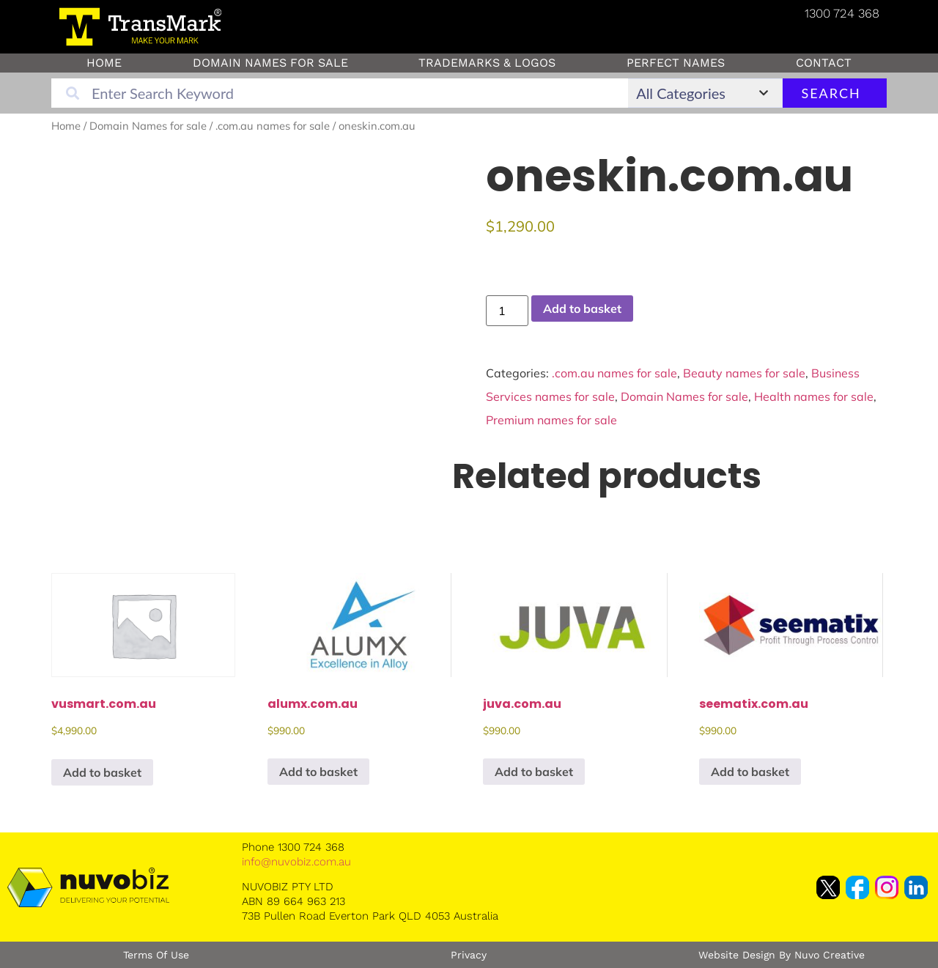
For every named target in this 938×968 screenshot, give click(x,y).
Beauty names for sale (744, 373)
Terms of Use (156, 955)
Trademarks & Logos (486, 63)
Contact (824, 63)
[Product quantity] (507, 310)
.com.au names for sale (272, 126)
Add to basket (582, 308)
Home (104, 63)
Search (830, 93)
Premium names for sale (551, 420)
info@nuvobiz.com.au (296, 861)
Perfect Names (676, 63)
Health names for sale (814, 396)
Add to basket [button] (102, 772)
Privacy (469, 955)
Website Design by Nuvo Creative (781, 955)
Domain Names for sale (270, 63)
